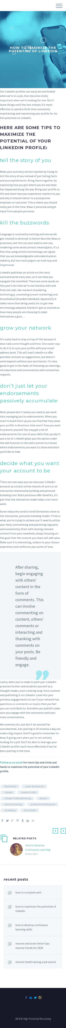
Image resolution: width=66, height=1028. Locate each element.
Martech (43, 798)
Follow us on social (11, 762)
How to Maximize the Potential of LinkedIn (35, 909)
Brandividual (11, 786)
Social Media (30, 810)
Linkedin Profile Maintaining (18, 798)
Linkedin (8, 792)
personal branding (13, 804)
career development (34, 786)
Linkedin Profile (28, 792)
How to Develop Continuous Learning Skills (37, 850)
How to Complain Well (28, 892)
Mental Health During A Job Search (35, 962)
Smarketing (10, 810)
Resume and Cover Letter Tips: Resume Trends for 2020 (32, 946)
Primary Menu (59, 6)
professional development (43, 804)
